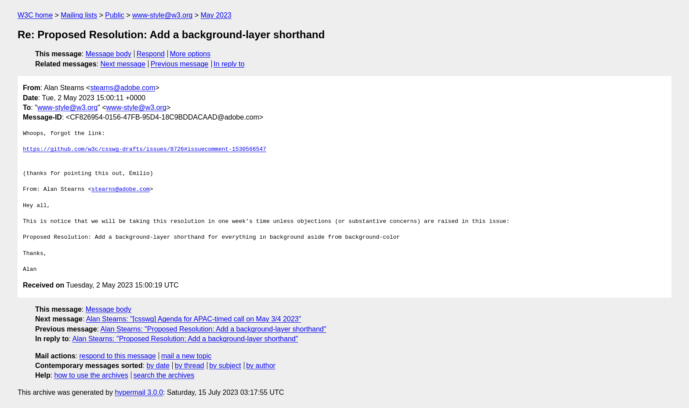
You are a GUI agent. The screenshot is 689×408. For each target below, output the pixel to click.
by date (157, 365)
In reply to (229, 64)
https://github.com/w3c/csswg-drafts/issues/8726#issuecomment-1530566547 (144, 149)
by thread (189, 365)
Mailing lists (79, 15)
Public (114, 15)
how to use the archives (91, 375)
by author (261, 365)
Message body (108, 54)
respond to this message (117, 356)
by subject (225, 365)
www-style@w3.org (162, 15)
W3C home (35, 15)
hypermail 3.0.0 (139, 392)
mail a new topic (186, 356)
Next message (123, 64)
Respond (151, 54)
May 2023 (215, 15)
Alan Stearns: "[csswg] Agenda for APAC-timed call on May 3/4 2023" (193, 319)
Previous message (180, 64)
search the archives (164, 375)
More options (190, 54)
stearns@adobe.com (122, 87)
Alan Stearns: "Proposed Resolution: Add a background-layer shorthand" (213, 329)
